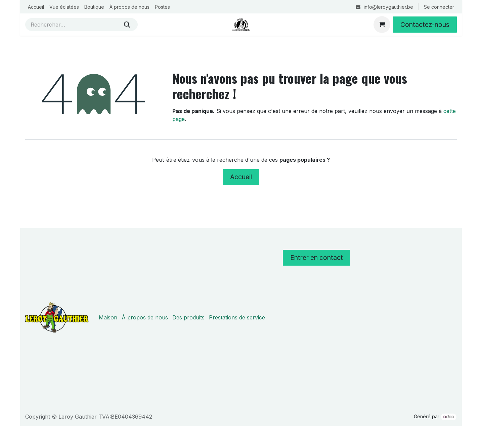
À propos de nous (145, 317)
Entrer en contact (316, 258)
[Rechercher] (127, 24)
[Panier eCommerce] (382, 24)
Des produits (188, 317)
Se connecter (439, 7)
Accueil (241, 177)
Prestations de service (237, 317)
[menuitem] (36, 7)
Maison (108, 317)
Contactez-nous (424, 25)
